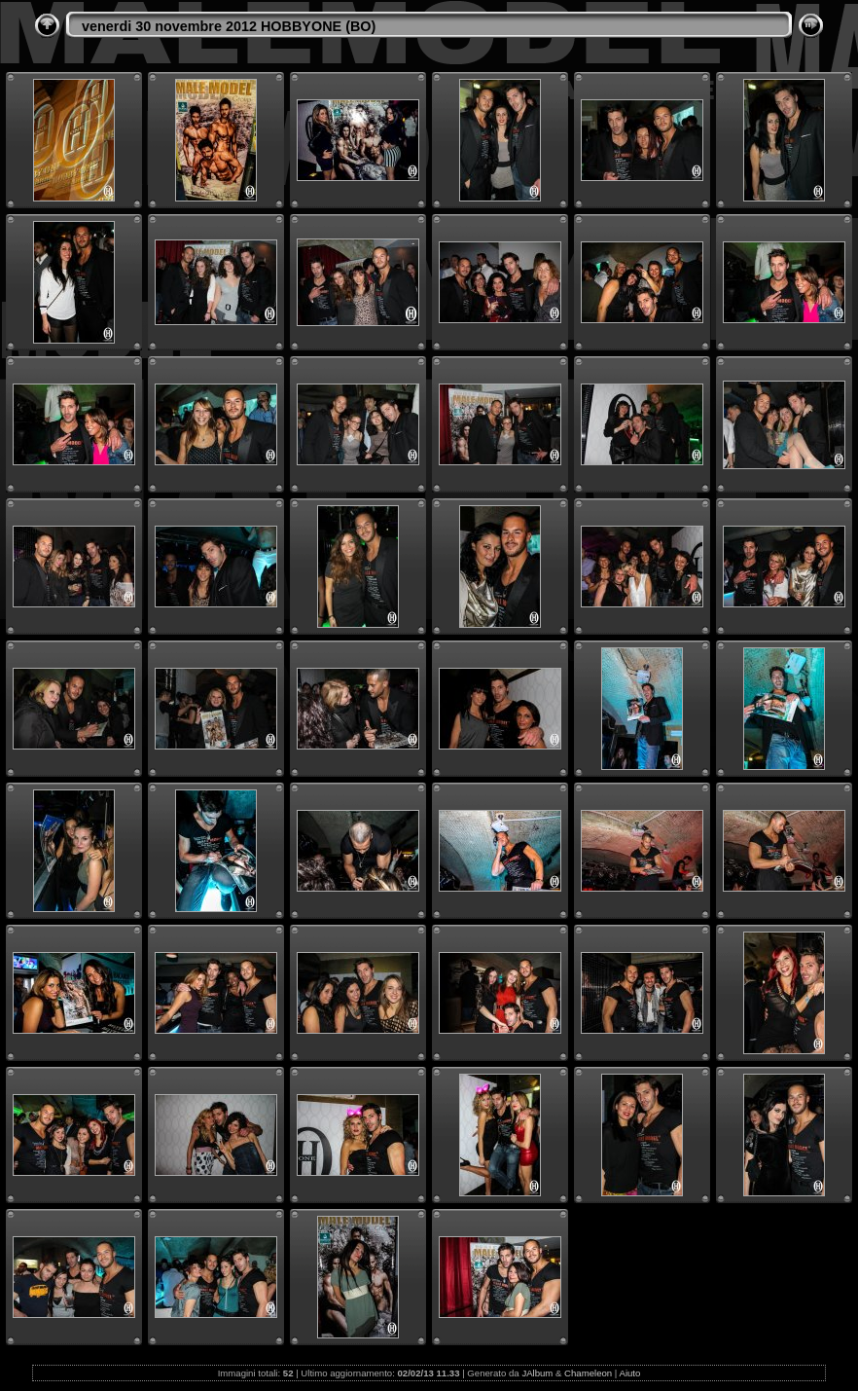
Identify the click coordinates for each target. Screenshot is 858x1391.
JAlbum (537, 1373)
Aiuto (629, 1373)
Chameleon (588, 1373)
